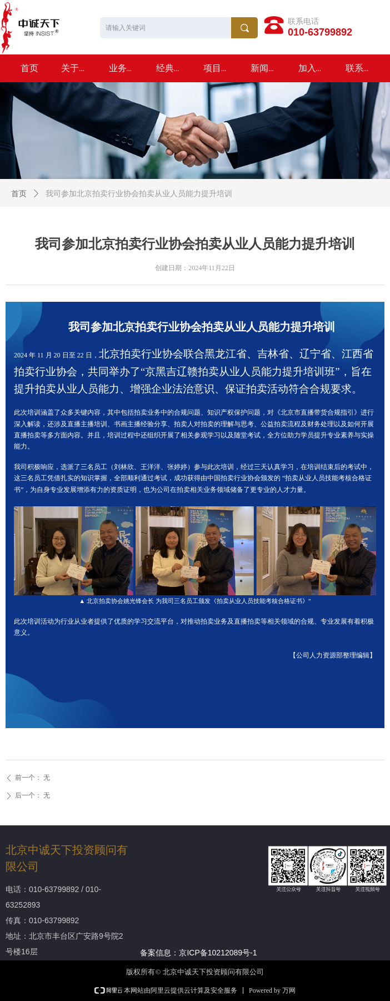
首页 (19, 194)
